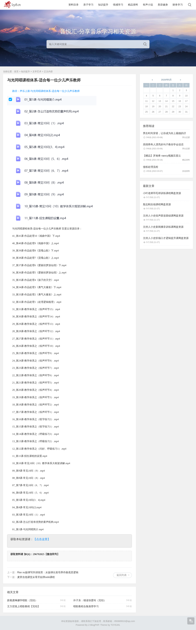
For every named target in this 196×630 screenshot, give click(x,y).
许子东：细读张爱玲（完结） (89, 600)
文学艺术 (36, 71)
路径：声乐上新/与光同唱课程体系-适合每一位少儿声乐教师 (46, 91)
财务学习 (178, 4)
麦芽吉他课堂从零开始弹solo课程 (36, 577)
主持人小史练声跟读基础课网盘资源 (163, 215)
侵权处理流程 (150, 167)
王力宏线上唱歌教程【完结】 (23, 606)
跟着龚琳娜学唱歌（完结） (22, 600)
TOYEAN (115, 625)
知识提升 (103, 4)
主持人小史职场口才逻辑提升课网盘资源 (166, 238)
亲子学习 (88, 4)
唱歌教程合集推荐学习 (86, 606)
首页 (16, 71)
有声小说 (148, 4)
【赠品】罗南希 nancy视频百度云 (162, 155)
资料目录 (73, 4)
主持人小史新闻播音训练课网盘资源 (163, 226)
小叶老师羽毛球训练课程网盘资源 (162, 193)
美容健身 (163, 4)
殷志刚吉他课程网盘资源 (157, 204)
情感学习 (118, 4)
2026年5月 (166, 79)
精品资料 (133, 4)
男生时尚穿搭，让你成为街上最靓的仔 (164, 133)
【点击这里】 (41, 539)
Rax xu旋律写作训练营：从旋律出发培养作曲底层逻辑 (47, 572)
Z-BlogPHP (93, 625)
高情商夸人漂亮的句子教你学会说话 (163, 144)
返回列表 (122, 575)
